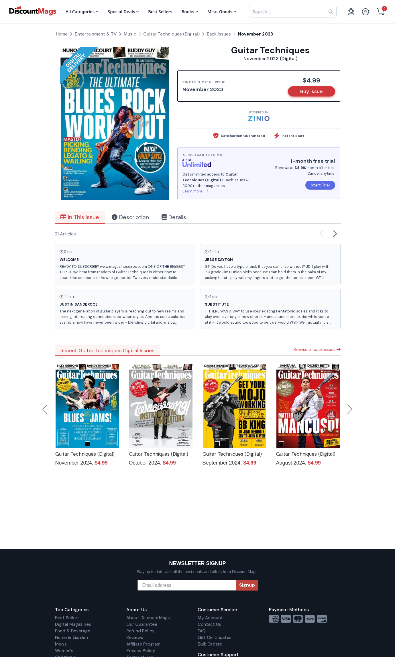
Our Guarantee (141, 624)
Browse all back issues (317, 349)
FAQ (202, 631)
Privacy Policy (140, 651)
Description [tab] (130, 217)
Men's (61, 644)
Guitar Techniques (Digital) (85, 454)
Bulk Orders (210, 644)
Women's (64, 651)
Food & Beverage (72, 631)
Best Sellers (67, 618)
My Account (210, 618)
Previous (45, 409)
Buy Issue (311, 91)
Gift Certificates (214, 637)
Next (350, 409)
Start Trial (320, 185)
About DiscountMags (148, 618)
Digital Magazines (73, 624)
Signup (247, 585)
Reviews (134, 637)
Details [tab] (174, 217)
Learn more (195, 191)
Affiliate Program (143, 644)
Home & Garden (71, 637)
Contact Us (209, 624)
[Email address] (186, 585)
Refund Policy (140, 631)
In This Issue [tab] (79, 217)
